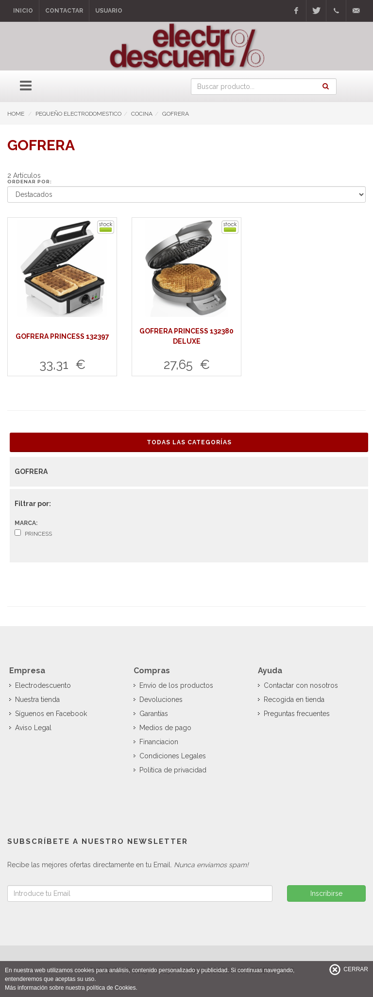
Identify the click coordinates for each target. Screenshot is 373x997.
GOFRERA (175, 113)
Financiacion (158, 742)
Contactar (64, 10)
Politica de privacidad (172, 770)
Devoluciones (161, 699)
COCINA (142, 113)
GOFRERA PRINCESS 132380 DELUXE (186, 336)
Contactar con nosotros (301, 685)
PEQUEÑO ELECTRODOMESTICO (78, 113)
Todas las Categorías (189, 442)
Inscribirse (326, 893)
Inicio (23, 10)
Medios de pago (165, 728)
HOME (15, 113)
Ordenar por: (29, 181)
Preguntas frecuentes (297, 713)
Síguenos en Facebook (51, 713)
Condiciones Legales (172, 756)
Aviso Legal (33, 728)
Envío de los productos (176, 685)
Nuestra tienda (37, 699)
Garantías (153, 713)
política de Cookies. (111, 987)
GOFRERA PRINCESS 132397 (62, 336)
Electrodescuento (43, 685)
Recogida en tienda (294, 699)
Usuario (108, 10)
